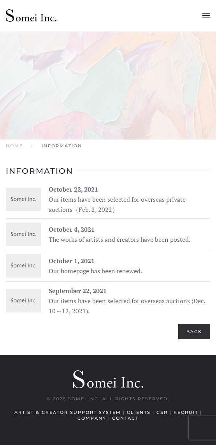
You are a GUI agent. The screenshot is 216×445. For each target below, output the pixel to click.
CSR (163, 412)
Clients (140, 412)
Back (194, 331)
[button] (206, 15)
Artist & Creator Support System (68, 412)
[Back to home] (31, 15)
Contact (125, 418)
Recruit (187, 412)
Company (92, 418)
